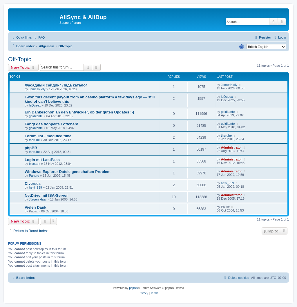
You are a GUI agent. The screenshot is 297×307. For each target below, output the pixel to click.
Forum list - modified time (48, 136)
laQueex (35, 105)
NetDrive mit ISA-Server (46, 195)
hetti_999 (35, 187)
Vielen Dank (35, 207)
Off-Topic (19, 59)
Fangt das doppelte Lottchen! (51, 124)
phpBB (31, 148)
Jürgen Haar (38, 199)
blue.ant (34, 163)
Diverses (33, 183)
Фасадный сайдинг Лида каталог (56, 85)
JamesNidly (37, 89)
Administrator (231, 147)
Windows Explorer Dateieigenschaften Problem (68, 171)
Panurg (34, 175)
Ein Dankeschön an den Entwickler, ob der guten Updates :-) (79, 112)
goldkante (36, 116)
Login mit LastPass (42, 160)
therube (34, 140)
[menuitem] (39, 37)
